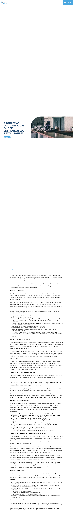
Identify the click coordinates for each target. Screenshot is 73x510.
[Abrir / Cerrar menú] (68, 2)
